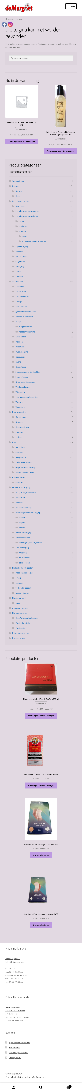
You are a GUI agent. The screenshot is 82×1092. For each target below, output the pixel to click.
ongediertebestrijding (25, 467)
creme (21, 221)
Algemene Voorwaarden (19, 1042)
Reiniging (20, 266)
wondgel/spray (22, 593)
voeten (22, 527)
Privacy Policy (15, 1057)
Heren (18, 196)
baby (18, 603)
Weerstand (20, 407)
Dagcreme (20, 206)
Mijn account (13, 1087)
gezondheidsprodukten (26, 311)
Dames (19, 191)
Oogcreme (20, 261)
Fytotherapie (21, 306)
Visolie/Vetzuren (23, 387)
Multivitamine (22, 351)
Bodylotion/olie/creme (26, 492)
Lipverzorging (22, 246)
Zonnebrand (24, 562)
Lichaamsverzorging (21, 487)
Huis (14, 442)
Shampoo (20, 432)
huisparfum (21, 457)
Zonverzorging (22, 547)
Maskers (19, 251)
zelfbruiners (24, 557)
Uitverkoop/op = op (20, 633)
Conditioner (21, 417)
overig (25, 236)
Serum (18, 271)
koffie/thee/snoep (24, 462)
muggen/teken (25, 326)
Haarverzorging (19, 412)
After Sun (23, 552)
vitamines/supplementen (27, 397)
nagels (22, 522)
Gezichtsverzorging (21, 201)
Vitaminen (20, 392)
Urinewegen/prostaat (25, 382)
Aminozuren (21, 291)
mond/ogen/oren (20, 608)
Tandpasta (20, 628)
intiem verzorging (24, 532)
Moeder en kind (18, 598)
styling (19, 437)
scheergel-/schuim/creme (30, 542)
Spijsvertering (22, 377)
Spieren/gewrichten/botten (28, 372)
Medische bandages (24, 572)
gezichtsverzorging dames (27, 211)
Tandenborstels (23, 623)
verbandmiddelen (23, 587)
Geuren (15, 186)
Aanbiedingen (18, 181)
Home (10, 19)
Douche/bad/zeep (23, 507)
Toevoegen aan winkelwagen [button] (21, 141)
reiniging (23, 226)
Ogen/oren (20, 357)
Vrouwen (19, 402)
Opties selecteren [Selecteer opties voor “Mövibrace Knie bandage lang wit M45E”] (41, 925)
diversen (19, 452)
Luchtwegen (21, 336)
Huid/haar (20, 321)
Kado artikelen (18, 477)
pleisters (19, 583)
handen (22, 517)
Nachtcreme (21, 256)
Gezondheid (17, 281)
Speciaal (19, 276)
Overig (18, 361)
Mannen (19, 341)
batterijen (20, 447)
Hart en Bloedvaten (24, 316)
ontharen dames (23, 537)
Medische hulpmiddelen (22, 567)
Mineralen (20, 346)
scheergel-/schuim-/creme (34, 241)
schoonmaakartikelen (25, 472)
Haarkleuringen (22, 427)
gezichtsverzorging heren (27, 216)
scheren (22, 231)
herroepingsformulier (18, 1052)
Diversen (19, 422)
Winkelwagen (63, 1085)
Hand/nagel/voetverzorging (28, 512)
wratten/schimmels (27, 331)
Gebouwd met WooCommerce (32, 1077)
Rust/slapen (21, 367)
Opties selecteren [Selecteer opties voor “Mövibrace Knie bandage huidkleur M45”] (41, 855)
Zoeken (41, 1087)
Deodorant (20, 497)
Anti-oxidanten (22, 296)
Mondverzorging (19, 613)
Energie (19, 301)
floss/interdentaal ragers (27, 618)
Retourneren (14, 1047)
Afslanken (20, 286)
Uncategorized (18, 638)
